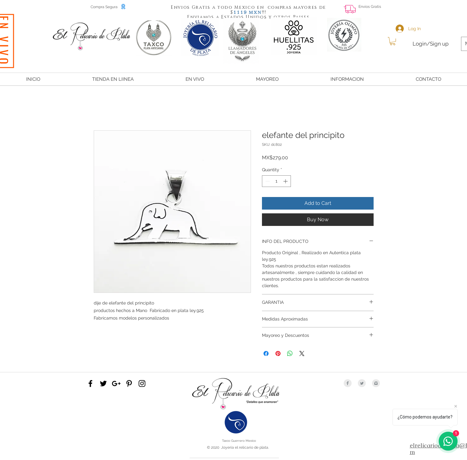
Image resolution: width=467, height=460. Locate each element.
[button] (240, 12)
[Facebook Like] (443, 11)
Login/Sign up (430, 44)
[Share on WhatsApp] (290, 353)
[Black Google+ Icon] (116, 383)
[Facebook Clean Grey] (348, 383)
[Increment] (286, 181)
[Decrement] (267, 181)
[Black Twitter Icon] (103, 383)
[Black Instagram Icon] (142, 383)
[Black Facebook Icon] (90, 383)
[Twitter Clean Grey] (362, 383)
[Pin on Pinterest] (278, 353)
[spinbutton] (276, 181)
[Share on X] (302, 353)
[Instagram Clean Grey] (376, 383)
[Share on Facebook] (266, 353)
